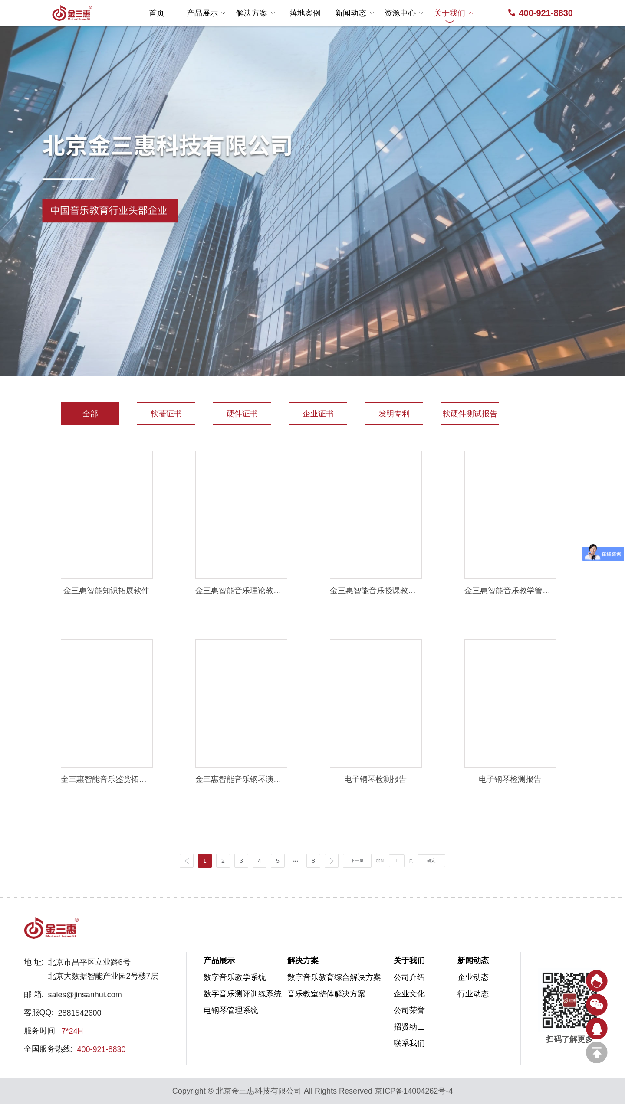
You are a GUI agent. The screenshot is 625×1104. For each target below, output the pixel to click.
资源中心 (404, 13)
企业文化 (409, 994)
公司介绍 (409, 977)
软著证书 (166, 413)
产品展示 (206, 13)
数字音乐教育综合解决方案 (318, 977)
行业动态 (473, 994)
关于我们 (453, 13)
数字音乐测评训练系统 (235, 994)
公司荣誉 (409, 1010)
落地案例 (305, 13)
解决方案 (255, 13)
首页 (156, 13)
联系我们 (409, 1043)
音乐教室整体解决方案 (318, 994)
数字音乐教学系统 (235, 977)
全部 (90, 413)
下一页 (357, 860)
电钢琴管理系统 (231, 1010)
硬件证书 (242, 413)
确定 (431, 860)
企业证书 (318, 413)
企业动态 (473, 977)
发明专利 (394, 413)
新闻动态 (354, 13)
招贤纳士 (409, 1026)
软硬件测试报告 (470, 413)
